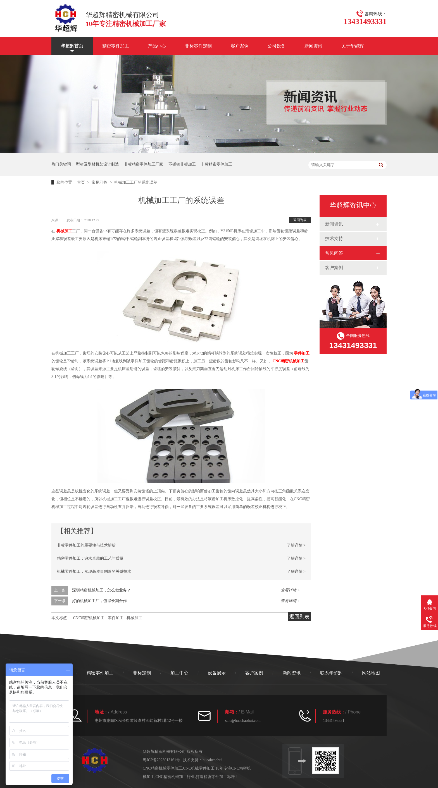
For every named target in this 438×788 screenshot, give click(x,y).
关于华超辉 (352, 46)
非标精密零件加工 (216, 164)
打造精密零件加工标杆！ (217, 777)
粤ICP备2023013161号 (161, 760)
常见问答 (100, 182)
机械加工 (64, 231)
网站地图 (371, 672)
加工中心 (179, 672)
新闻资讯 (313, 46)
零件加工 (302, 353)
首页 (81, 182)
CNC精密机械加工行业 (175, 777)
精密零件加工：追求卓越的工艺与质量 (90, 558)
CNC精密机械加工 (288, 361)
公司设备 (276, 46)
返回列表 (300, 220)
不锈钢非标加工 (182, 164)
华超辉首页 (72, 46)
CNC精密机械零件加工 (162, 768)
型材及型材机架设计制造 (97, 164)
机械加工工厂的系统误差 (135, 182)
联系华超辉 (331, 672)
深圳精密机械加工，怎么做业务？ (101, 590)
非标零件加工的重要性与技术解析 (86, 545)
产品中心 (157, 46)
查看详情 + (290, 590)
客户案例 (240, 46)
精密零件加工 (115, 46)
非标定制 (142, 672)
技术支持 (334, 238)
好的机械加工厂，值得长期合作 (99, 601)
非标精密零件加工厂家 (143, 164)
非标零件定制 (198, 46)
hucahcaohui (212, 760)
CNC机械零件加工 (199, 768)
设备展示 (217, 672)
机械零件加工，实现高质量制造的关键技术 (94, 571)
